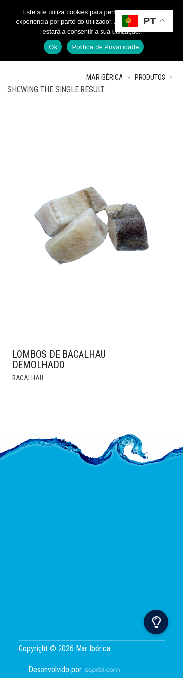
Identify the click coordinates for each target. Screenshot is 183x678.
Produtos (150, 77)
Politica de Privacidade (105, 47)
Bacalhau (27, 378)
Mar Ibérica (104, 77)
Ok (53, 47)
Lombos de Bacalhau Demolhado (59, 359)
